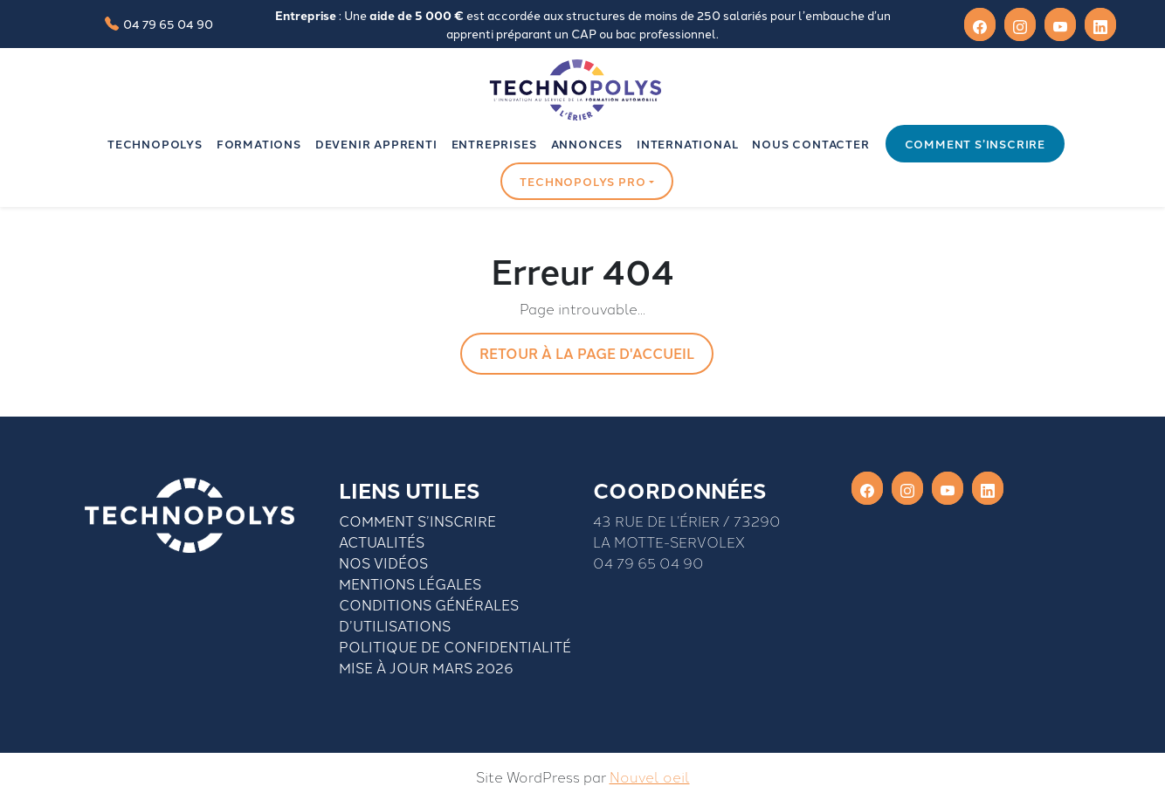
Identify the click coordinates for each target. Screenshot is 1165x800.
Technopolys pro (582, 181)
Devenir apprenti (376, 143)
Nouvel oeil (650, 776)
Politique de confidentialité (455, 646)
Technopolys (155, 143)
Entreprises (494, 143)
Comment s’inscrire (975, 143)
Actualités (381, 541)
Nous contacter (810, 143)
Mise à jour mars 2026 (426, 667)
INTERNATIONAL (687, 143)
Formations (259, 143)
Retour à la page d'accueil (586, 353)
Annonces (587, 143)
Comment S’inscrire (417, 520)
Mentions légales (410, 583)
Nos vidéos (383, 562)
